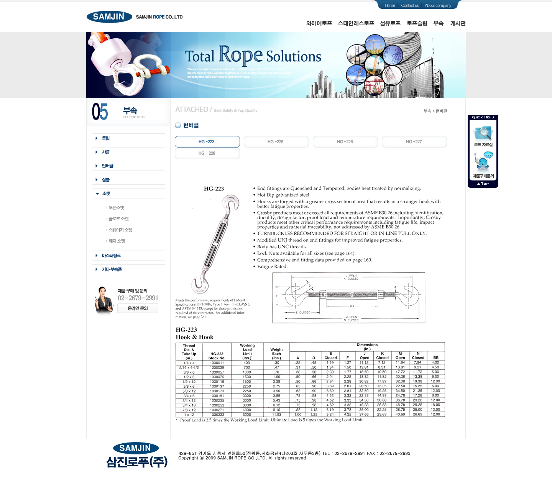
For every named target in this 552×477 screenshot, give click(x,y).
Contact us (410, 5)
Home (390, 5)
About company (438, 5)
